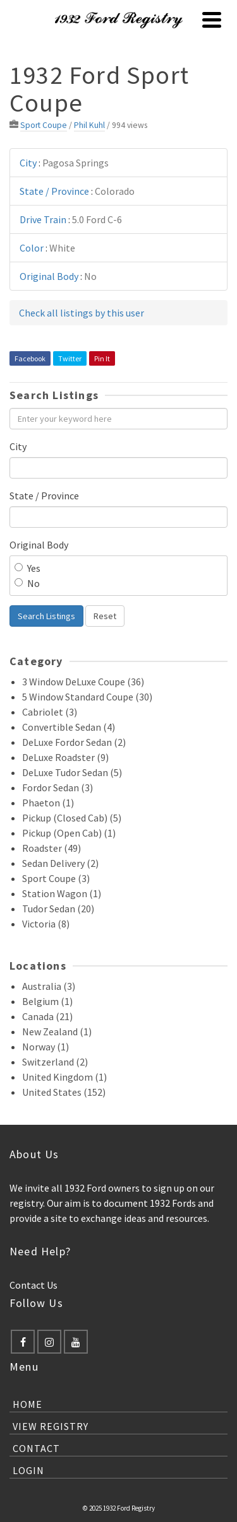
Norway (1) (45, 1046)
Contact (36, 1448)
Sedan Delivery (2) (60, 863)
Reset (105, 616)
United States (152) (64, 1092)
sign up (169, 1188)
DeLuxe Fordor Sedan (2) (74, 742)
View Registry (50, 1426)
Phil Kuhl (89, 125)
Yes (27, 568)
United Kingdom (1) (64, 1077)
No (27, 583)
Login (28, 1470)
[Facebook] (23, 1342)
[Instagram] (49, 1342)
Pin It (102, 358)
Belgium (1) (47, 1001)
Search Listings (46, 616)
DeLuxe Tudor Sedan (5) (72, 772)
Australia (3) (48, 986)
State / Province (44, 495)
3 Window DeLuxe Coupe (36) (83, 681)
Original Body (38, 544)
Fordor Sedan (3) (57, 787)
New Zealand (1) (57, 1031)
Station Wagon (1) (61, 893)
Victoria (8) (46, 923)
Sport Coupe (43, 125)
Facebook (30, 358)
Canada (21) (47, 1016)
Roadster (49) (51, 848)
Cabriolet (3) (49, 712)
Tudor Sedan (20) (58, 908)
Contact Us (33, 1285)
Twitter (70, 358)
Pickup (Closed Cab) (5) (71, 817)
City (18, 446)
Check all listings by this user (81, 312)
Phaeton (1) (48, 802)
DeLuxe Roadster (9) (65, 757)
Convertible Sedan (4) (68, 727)
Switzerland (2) (55, 1061)
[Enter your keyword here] (118, 418)
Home (27, 1404)
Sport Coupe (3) (56, 878)
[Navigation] (212, 19)
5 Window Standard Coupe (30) (87, 696)
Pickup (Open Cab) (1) (69, 833)
